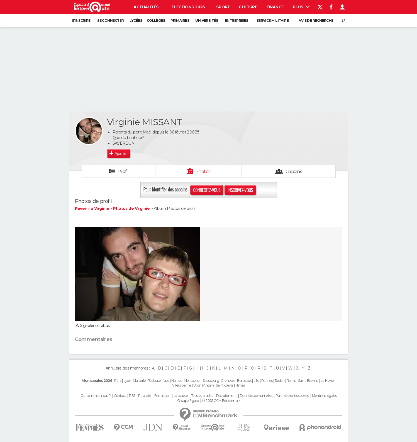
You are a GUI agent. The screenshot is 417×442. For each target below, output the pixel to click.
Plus (301, 6)
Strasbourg (211, 380)
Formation (162, 396)
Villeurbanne (181, 385)
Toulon (280, 380)
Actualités (145, 6)
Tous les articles (202, 396)
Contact (120, 396)
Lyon (127, 380)
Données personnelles (256, 396)
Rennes (267, 380)
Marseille (139, 380)
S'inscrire (81, 20)
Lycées (136, 20)
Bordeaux (244, 380)
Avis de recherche (316, 20)
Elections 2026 (188, 6)
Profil (123, 171)
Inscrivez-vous (240, 190)
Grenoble (228, 380)
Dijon (197, 385)
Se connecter (110, 20)
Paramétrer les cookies (292, 396)
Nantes (176, 380)
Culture (248, 6)
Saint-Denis (224, 385)
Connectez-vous (207, 190)
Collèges (156, 20)
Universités (206, 20)
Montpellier (192, 380)
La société (181, 396)
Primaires (179, 20)
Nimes (240, 385)
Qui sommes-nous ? (96, 396)
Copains (294, 171)
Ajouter (121, 153)
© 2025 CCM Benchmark (221, 401)
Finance (275, 6)
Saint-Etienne (308, 380)
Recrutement (226, 396)
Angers (208, 385)
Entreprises (236, 20)
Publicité (144, 396)
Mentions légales (324, 396)
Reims (291, 380)
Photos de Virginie (131, 208)
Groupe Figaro (188, 401)
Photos (203, 171)
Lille (256, 380)
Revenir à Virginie (92, 208)
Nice (166, 380)
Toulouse (154, 380)
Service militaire (273, 20)
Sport (223, 6)
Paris (117, 380)
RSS (132, 396)
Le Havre (327, 380)
